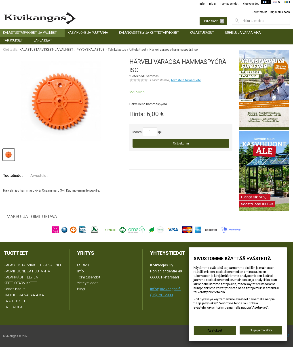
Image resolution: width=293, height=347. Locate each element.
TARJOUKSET (13, 40)
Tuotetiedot (13, 175)
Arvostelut (39, 175)
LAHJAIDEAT (43, 40)
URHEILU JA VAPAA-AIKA (243, 32)
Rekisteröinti (260, 12)
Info (199, 3)
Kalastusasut (202, 32)
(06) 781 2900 (161, 295)
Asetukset (215, 332)
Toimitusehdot (226, 3)
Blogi (209, 3)
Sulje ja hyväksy (261, 331)
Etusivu (83, 265)
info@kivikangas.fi (165, 289)
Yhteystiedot (248, 3)
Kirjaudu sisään (280, 12)
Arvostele (186, 80)
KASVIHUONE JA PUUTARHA (88, 32)
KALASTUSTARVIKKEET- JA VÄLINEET (30, 32)
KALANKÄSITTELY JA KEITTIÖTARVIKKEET (149, 32)
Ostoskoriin (181, 143)
